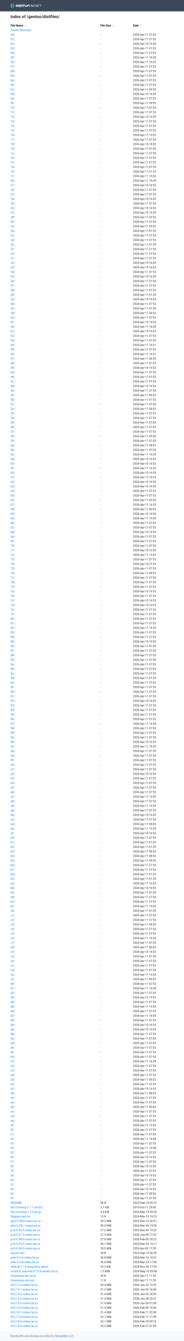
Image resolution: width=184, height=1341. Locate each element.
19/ (13, 148)
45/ (13, 349)
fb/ (12, 1180)
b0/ (13, 837)
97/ (13, 723)
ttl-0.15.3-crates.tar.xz (24, 1303)
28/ (13, 217)
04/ (13, 53)
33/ (13, 267)
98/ (13, 728)
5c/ (13, 454)
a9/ (13, 805)
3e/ (13, 317)
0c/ (13, 89)
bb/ (13, 888)
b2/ (13, 847)
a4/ (13, 783)
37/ (13, 285)
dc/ (13, 1038)
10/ (13, 107)
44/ (13, 345)
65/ (13, 495)
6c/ (13, 527)
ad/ (13, 824)
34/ (13, 272)
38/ (13, 290)
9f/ (12, 760)
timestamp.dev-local (23, 1275)
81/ (13, 623)
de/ (13, 1047)
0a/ (13, 80)
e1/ (13, 1061)
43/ (13, 340)
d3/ (13, 997)
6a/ (13, 518)
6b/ (13, 523)
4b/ (13, 377)
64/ (13, 491)
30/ (13, 253)
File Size (105, 25)
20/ (13, 180)
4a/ (13, 372)
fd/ (12, 1189)
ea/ (13, 1102)
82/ (13, 628)
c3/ (13, 924)
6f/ (12, 541)
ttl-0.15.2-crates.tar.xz (24, 1298)
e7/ (13, 1088)
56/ (13, 427)
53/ (13, 413)
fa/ (12, 1175)
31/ (13, 258)
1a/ (13, 153)
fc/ (12, 1184)
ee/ (13, 1120)
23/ (13, 194)
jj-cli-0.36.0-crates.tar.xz (25, 1230)
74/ (13, 564)
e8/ (13, 1093)
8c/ (13, 673)
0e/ (13, 98)
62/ (13, 482)
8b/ (13, 669)
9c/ (13, 746)
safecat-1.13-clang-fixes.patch (29, 1266)
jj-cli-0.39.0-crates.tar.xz (25, 1244)
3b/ (13, 304)
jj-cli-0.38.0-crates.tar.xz (25, 1239)
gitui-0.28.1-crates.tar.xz (26, 1225)
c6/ (13, 938)
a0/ (13, 764)
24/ (13, 199)
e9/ (13, 1098)
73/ (13, 559)
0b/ (13, 85)
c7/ (13, 942)
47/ (13, 358)
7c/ (13, 600)
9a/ (13, 737)
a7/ (13, 796)
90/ (13, 691)
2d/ (13, 240)
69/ (13, 513)
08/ (13, 71)
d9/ (13, 1025)
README (16, 1202)
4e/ (13, 390)
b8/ (13, 874)
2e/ (13, 244)
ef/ (12, 1125)
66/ (13, 500)
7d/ (13, 605)
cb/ (13, 961)
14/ (13, 126)
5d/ (13, 459)
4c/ (13, 381)
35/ (13, 276)
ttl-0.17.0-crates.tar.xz (24, 1317)
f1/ (12, 1134)
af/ (12, 833)
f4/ (12, 1148)
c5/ (13, 933)
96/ (13, 719)
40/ (13, 326)
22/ (13, 189)
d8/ (13, 1020)
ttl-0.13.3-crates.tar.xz (24, 1285)
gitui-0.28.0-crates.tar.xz (26, 1221)
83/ (13, 632)
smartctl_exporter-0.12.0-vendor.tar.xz (34, 1271)
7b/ (13, 596)
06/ (13, 62)
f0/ (12, 1129)
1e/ (13, 171)
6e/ (13, 536)
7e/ (13, 609)
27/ (13, 212)
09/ (13, 75)
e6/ (13, 1084)
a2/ (13, 774)
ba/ (13, 883)
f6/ (12, 1157)
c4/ (13, 929)
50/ (13, 399)
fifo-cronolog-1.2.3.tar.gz (26, 1212)
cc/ (13, 965)
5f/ (12, 468)
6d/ (13, 532)
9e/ (13, 755)
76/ (13, 573)
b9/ (13, 878)
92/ (13, 701)
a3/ (13, 778)
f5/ (12, 1152)
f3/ (12, 1143)
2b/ (13, 231)
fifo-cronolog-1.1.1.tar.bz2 (27, 1207)
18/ (13, 144)
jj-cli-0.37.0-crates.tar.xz (25, 1234)
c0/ (13, 910)
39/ (13, 294)
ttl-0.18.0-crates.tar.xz (24, 1321)
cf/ (12, 979)
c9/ (13, 951)
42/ (13, 335)
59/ (13, 440)
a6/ (13, 792)
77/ (13, 577)
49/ (13, 367)
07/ (13, 66)
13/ (13, 121)
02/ (13, 43)
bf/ (12, 906)
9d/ (13, 751)
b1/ (13, 842)
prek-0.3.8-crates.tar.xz (25, 1262)
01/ (13, 39)
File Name (17, 25)
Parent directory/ (21, 30)
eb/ (13, 1107)
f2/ (12, 1139)
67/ (13, 504)
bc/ (13, 892)
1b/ (13, 158)
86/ (13, 646)
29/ (13, 221)
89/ (13, 659)
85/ (13, 641)
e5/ (13, 1079)
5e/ (13, 463)
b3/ (13, 851)
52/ (13, 408)
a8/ (13, 801)
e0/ (13, 1056)
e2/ (13, 1066)
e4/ (13, 1075)
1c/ (13, 162)
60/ (13, 472)
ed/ (13, 1116)
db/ (13, 1034)
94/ (13, 710)
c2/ (13, 920)
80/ (13, 618)
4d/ (13, 386)
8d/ (13, 678)
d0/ (13, 983)
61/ (13, 477)
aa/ (13, 810)
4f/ (12, 395)
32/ (13, 262)
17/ (13, 139)
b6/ (13, 865)
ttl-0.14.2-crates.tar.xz (24, 1294)
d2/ (13, 993)
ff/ (12, 1198)
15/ (13, 130)
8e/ (13, 682)
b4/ (13, 856)
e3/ (13, 1070)
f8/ (12, 1166)
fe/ (12, 1193)
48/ (13, 363)
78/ (13, 582)
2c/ (13, 235)
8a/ (13, 664)
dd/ (13, 1043)
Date (136, 25)
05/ (13, 57)
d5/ (13, 1006)
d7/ (13, 1015)
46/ (13, 354)
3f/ (12, 322)
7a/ (13, 591)
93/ (13, 705)
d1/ (13, 988)
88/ (13, 655)
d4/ (13, 1002)
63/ (13, 486)
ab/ (13, 815)
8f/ (12, 687)
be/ (13, 901)
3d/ (13, 313)
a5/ (13, 787)
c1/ (13, 915)
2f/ (12, 249)
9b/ (13, 742)
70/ (13, 545)
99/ (13, 732)
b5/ (13, 860)
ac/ (13, 819)
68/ (13, 509)
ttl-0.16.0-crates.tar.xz (24, 1307)
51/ (13, 404)
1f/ (12, 176)
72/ (13, 555)
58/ (13, 436)
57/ (13, 431)
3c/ (13, 308)
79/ (13, 586)
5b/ (13, 450)
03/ (13, 48)
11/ (13, 112)
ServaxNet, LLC (64, 1336)
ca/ (13, 956)
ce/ (13, 974)
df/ (12, 1052)
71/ (13, 550)
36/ (13, 281)
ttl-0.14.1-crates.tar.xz (24, 1289)
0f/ (12, 103)
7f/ (12, 614)
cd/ (13, 970)
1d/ (13, 167)
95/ (13, 714)
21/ (13, 185)
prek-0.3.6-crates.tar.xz (25, 1257)
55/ (13, 422)
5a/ (13, 445)
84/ (13, 637)
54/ (13, 418)
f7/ (12, 1161)
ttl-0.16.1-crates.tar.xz (24, 1312)
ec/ (13, 1111)
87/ (13, 650)
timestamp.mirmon (22, 1280)
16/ (13, 135)
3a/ (13, 299)
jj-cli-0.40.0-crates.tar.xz (25, 1248)
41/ (13, 331)
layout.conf (17, 1253)
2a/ (13, 226)
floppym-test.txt (20, 1216)
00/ (13, 34)
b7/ (13, 869)
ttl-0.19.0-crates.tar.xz (24, 1326)
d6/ (13, 1011)
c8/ (13, 947)
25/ (13, 203)
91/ (13, 696)
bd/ (13, 897)
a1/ (13, 769)
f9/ (12, 1171)
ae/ (13, 828)
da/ (13, 1029)
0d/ (13, 94)
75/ (13, 568)
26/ (13, 208)
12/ (13, 116)
